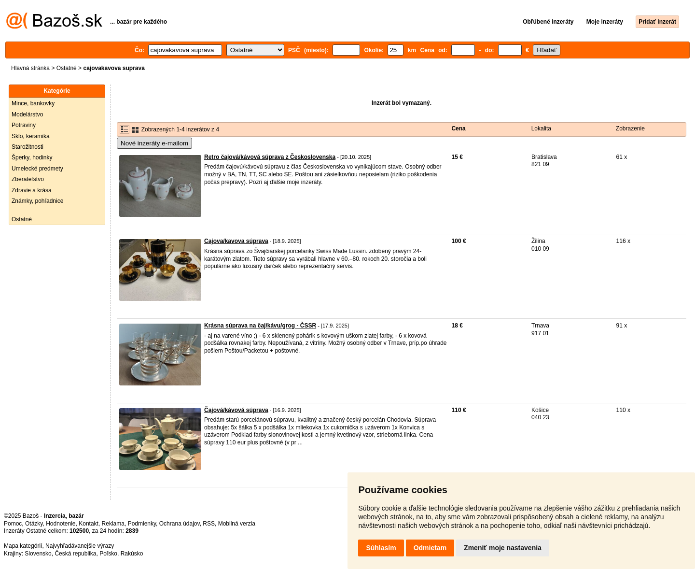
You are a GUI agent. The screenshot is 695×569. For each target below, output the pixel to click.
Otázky (33, 523)
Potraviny (24, 125)
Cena (458, 128)
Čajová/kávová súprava (236, 410)
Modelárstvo (27, 114)
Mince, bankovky (33, 103)
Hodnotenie (60, 523)
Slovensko (38, 553)
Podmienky (142, 523)
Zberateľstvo (28, 179)
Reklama (113, 523)
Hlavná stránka (30, 68)
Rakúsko (132, 553)
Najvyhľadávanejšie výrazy (79, 545)
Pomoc (13, 523)
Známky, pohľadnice (37, 201)
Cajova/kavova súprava (236, 241)
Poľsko (108, 553)
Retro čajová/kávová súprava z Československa (269, 157)
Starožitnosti (27, 146)
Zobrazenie (630, 128)
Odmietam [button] (430, 548)
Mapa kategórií (23, 545)
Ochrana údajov (179, 523)
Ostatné (66, 68)
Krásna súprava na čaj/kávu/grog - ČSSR (260, 325)
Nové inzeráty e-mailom (154, 143)
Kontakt (88, 523)
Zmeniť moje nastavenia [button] (503, 548)
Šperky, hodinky (32, 157)
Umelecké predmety (37, 168)
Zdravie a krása (32, 190)
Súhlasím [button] (381, 548)
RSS (209, 523)
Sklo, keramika (31, 136)
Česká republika (75, 553)
